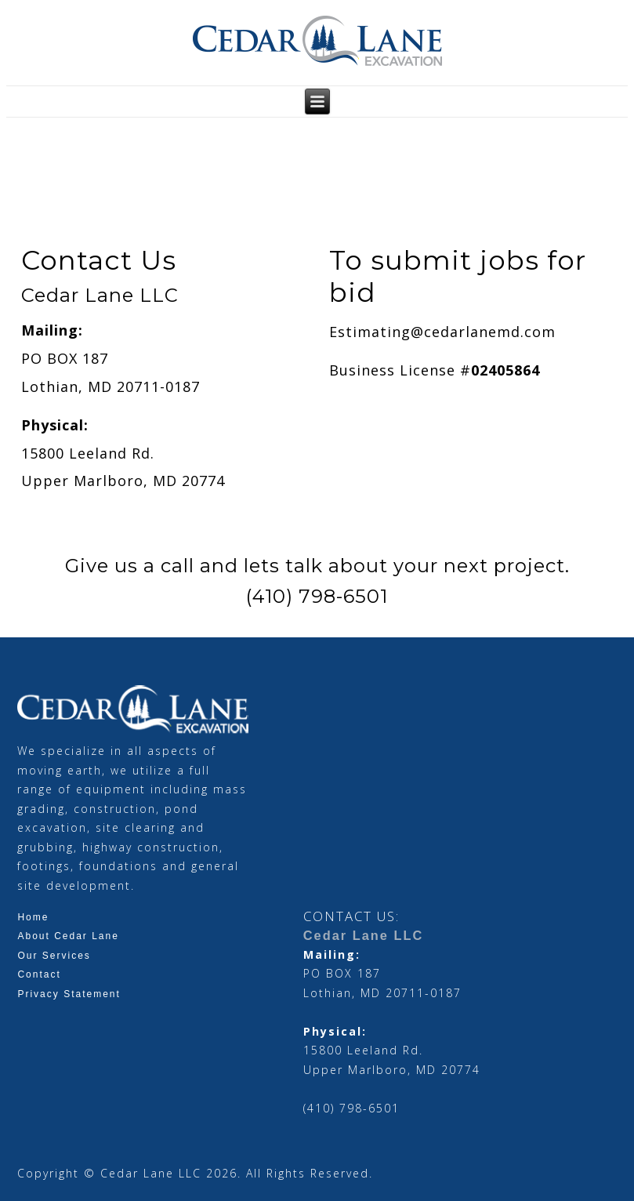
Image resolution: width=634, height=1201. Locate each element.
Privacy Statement (68, 994)
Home (33, 917)
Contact (38, 974)
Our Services (53, 955)
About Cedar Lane (67, 936)
